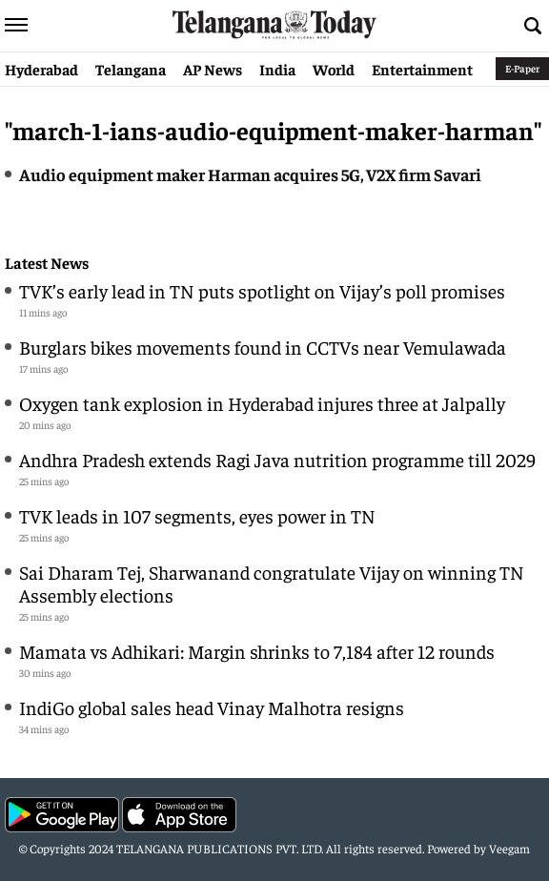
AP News (212, 68)
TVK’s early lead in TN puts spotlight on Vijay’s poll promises (264, 290)
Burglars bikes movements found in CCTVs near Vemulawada (262, 347)
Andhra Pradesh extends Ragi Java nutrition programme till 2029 (277, 459)
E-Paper (522, 68)
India (277, 68)
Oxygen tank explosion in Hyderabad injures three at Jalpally (262, 403)
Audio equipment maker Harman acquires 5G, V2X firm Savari (250, 174)
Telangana (130, 68)
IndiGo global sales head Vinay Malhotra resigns (211, 707)
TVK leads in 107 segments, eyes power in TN (197, 515)
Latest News (47, 263)
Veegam (509, 848)
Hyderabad (41, 68)
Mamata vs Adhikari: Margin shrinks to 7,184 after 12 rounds (257, 651)
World (334, 68)
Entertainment (422, 68)
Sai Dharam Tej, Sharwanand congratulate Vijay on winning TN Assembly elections (271, 583)
